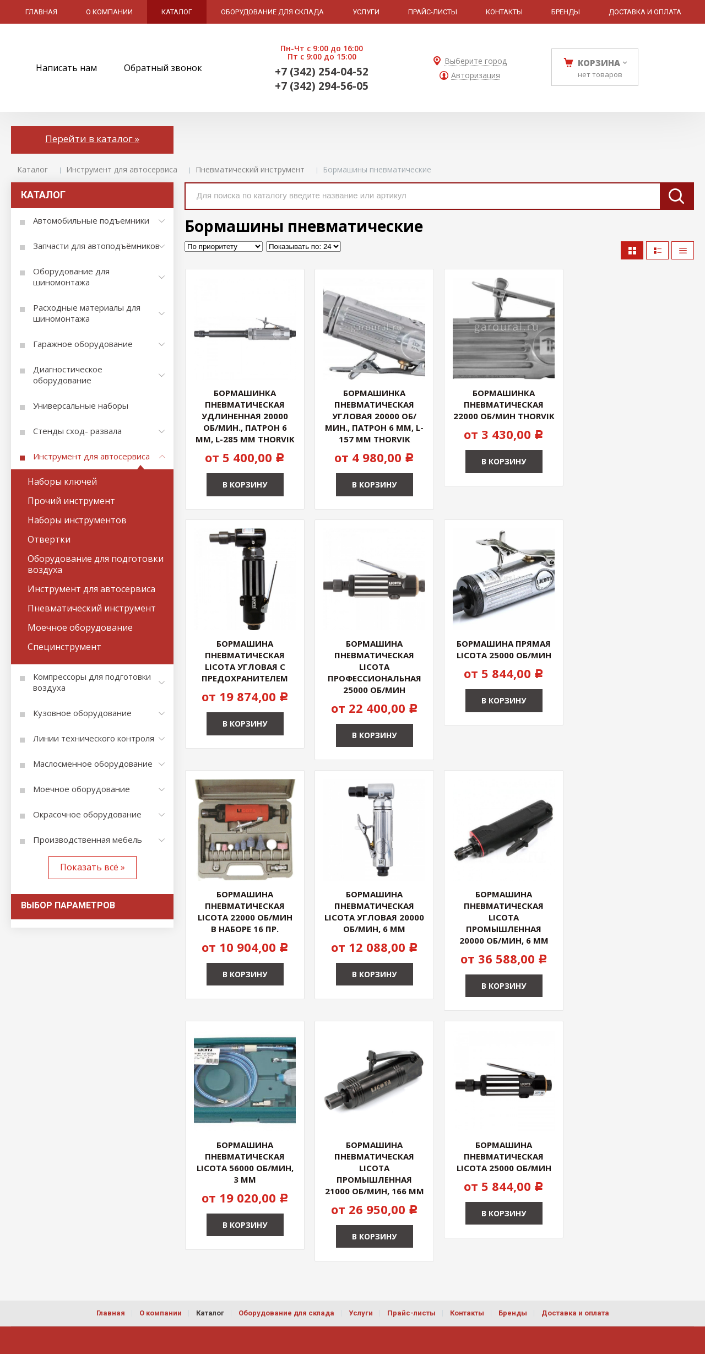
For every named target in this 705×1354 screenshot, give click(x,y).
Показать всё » (92, 867)
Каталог (32, 169)
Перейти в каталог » (92, 138)
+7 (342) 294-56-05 (321, 86)
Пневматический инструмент (250, 169)
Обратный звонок (163, 68)
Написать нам (66, 68)
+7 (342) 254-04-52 (321, 71)
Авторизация (475, 76)
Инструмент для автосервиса (121, 169)
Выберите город (475, 61)
